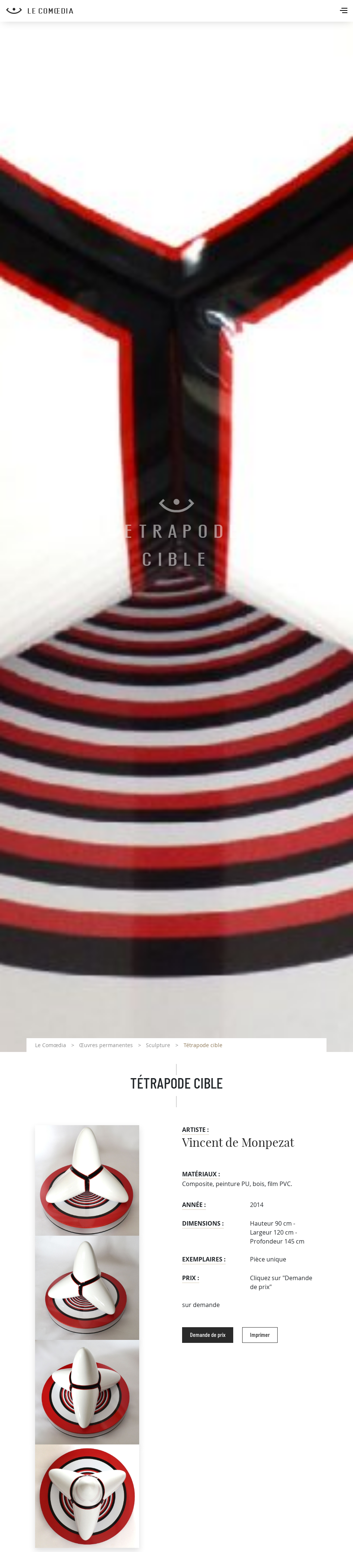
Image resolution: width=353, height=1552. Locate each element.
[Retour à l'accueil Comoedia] (179, 11)
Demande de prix (207, 1335)
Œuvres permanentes (106, 1045)
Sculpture (158, 1045)
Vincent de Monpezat (238, 1143)
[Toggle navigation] (344, 11)
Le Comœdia (50, 1045)
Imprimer (260, 1335)
